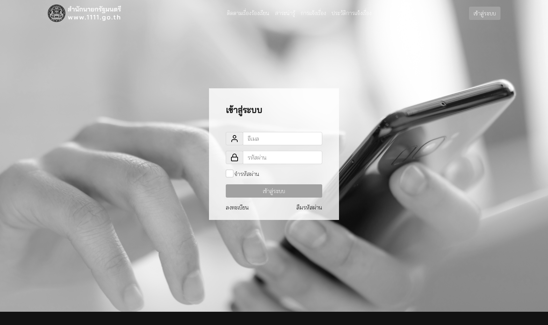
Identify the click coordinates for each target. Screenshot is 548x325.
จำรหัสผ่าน (246, 173)
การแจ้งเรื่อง (313, 13)
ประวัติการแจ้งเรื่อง (352, 13)
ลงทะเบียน (237, 207)
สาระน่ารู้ (285, 13)
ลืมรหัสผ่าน (309, 207)
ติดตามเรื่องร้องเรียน (248, 13)
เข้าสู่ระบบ (485, 13)
